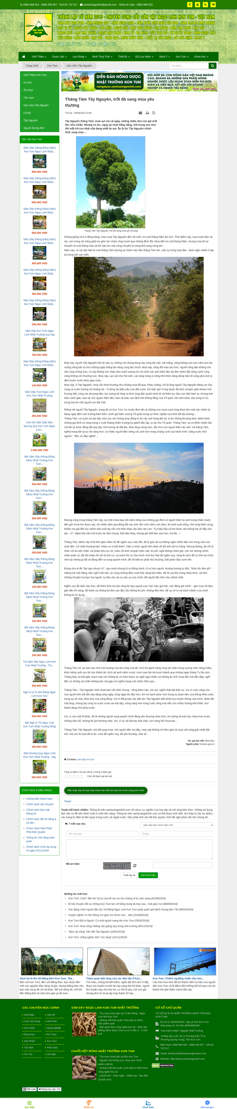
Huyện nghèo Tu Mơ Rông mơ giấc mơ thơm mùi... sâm (100, 915)
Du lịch (28, 82)
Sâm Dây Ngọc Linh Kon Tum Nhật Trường (105, 1007)
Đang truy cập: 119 (49, 1089)
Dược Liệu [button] (59, 57)
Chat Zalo (148, 1107)
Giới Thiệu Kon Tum (35, 74)
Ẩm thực (28, 90)
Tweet (67, 801)
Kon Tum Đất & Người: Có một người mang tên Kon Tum (101, 920)
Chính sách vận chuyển (40, 804)
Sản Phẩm (29, 1041)
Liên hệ (51, 1014)
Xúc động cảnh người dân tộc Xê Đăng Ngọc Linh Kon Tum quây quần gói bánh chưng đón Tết (123, 909)
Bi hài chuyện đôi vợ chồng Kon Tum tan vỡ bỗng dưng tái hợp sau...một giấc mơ (115, 903)
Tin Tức (28, 1054)
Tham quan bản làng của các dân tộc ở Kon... (114, 978)
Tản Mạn (29, 1047)
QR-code (29, 1089)
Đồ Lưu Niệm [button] (144, 57)
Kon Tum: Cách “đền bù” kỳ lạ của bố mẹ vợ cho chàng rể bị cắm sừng (109, 898)
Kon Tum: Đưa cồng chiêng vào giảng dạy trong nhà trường (102, 926)
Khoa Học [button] (201, 57)
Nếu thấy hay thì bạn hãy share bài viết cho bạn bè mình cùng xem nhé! (106, 790)
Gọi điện (30, 1107)
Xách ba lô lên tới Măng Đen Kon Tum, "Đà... (47, 978)
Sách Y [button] (164, 57)
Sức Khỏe (29, 1028)
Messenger (207, 1107)
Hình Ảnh (52, 1021)
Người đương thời (34, 127)
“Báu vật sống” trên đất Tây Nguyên (88, 931)
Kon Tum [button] (182, 57)
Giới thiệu (29, 1014)
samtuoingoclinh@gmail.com (99, 4)
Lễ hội (27, 112)
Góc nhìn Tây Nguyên (36, 105)
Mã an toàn (73, 863)
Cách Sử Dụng (32, 1021)
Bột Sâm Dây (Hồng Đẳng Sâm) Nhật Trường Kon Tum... (39, 460)
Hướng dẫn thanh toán (39, 798)
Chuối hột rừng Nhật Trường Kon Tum (102, 1051)
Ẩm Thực (52, 1034)
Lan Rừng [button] (80, 57)
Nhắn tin (89, 1107)
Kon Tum (51, 1041)
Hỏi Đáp (51, 1054)
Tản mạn (29, 97)
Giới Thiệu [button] (39, 57)
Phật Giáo (52, 1047)
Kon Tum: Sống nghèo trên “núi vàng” (90, 937)
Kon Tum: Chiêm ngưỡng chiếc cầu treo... (178, 978)
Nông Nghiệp (54, 1028)
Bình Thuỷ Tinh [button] (102, 57)
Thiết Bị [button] (124, 57)
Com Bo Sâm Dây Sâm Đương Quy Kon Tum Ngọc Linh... (39, 426)
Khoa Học (29, 1034)
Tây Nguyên (30, 120)
